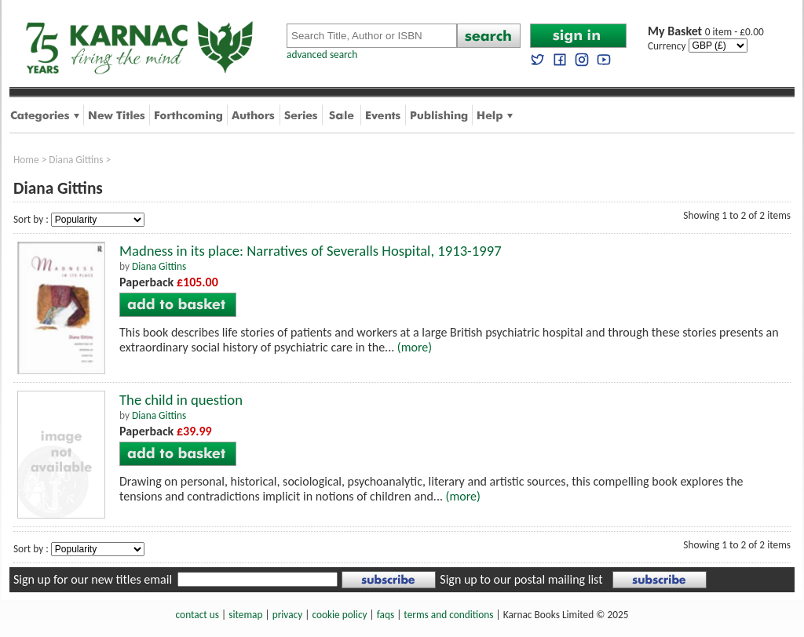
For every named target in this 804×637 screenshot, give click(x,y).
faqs (385, 614)
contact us (197, 614)
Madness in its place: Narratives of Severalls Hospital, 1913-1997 (310, 251)
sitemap (245, 614)
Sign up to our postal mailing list (521, 579)
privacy (287, 614)
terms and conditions (448, 614)
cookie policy (339, 614)
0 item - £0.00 (706, 31)
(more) (414, 347)
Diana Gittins (76, 159)
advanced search (322, 54)
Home (26, 159)
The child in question (181, 400)
